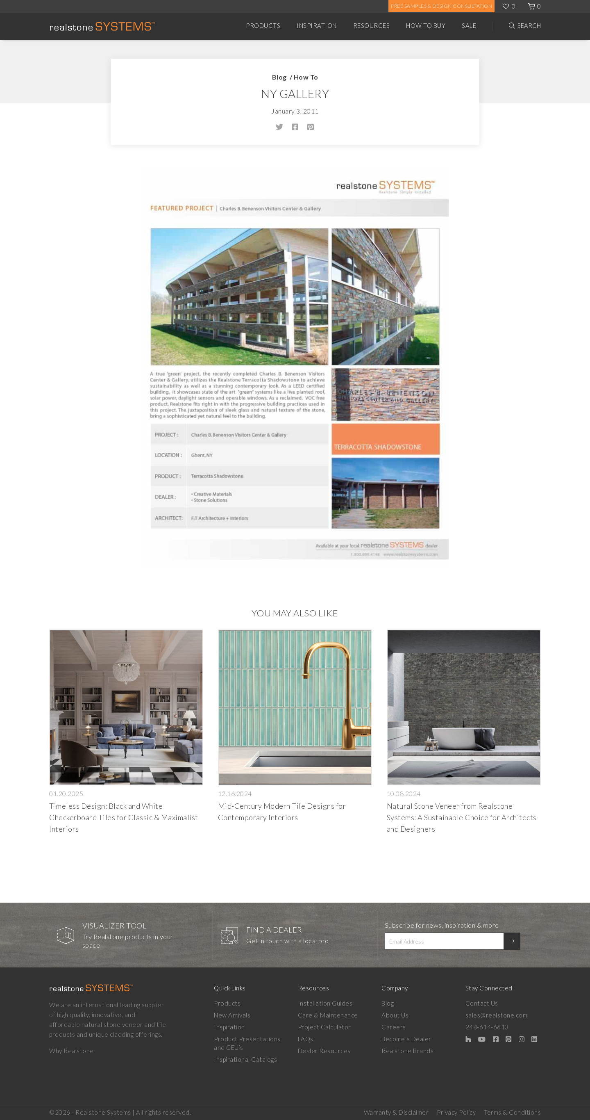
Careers (393, 1027)
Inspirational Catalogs (245, 1059)
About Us (394, 1015)
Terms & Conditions (512, 1112)
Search (529, 25)
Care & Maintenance (328, 1015)
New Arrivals (232, 1015)
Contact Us (481, 1003)
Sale (469, 25)
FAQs (305, 1038)
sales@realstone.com (496, 1015)
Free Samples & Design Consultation (441, 6)
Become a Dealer (406, 1038)
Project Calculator (324, 1027)
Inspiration (317, 25)
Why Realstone (71, 1050)
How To (306, 77)
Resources (371, 25)
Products (263, 25)
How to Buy (425, 25)
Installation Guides (325, 1003)
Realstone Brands (407, 1050)
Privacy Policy (456, 1112)
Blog (279, 77)
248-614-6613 (487, 1027)
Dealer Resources (324, 1050)
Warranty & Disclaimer (396, 1112)
